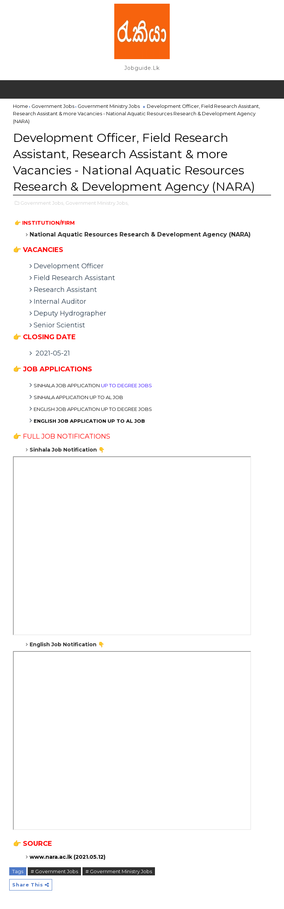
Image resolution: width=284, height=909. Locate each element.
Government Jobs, (42, 203)
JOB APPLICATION (93, 385)
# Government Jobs (54, 871)
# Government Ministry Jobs (118, 871)
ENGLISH (89, 421)
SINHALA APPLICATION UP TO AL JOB (78, 397)
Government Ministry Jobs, (97, 203)
